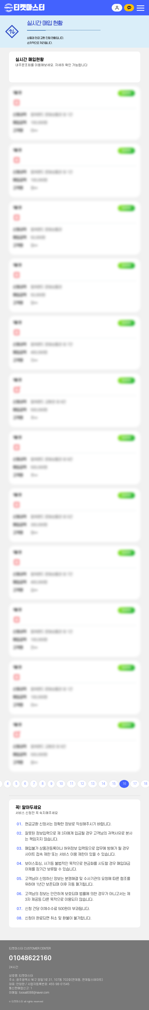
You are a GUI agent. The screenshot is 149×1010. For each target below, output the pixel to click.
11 (71, 784)
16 (124, 784)
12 (82, 784)
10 (61, 784)
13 (92, 784)
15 (114, 784)
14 (103, 784)
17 (135, 784)
